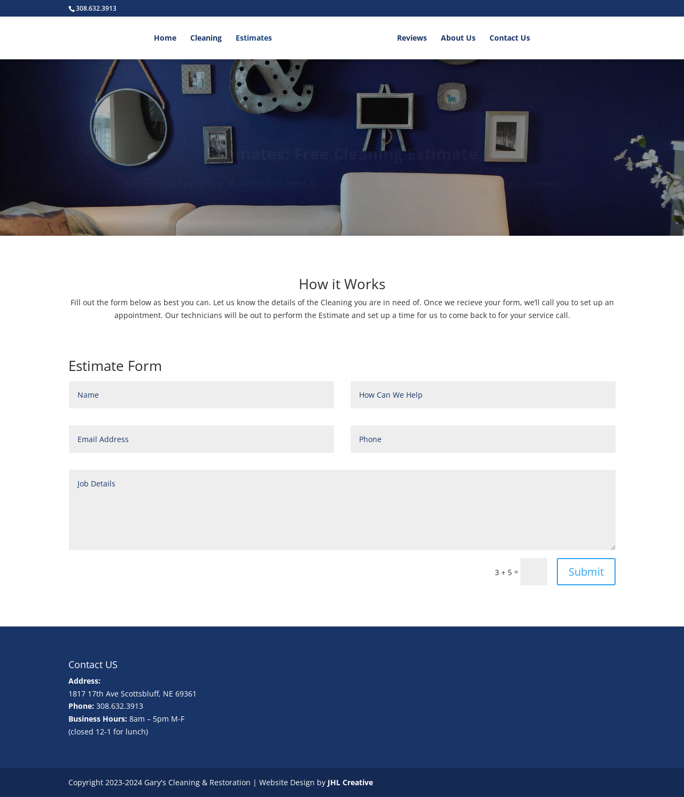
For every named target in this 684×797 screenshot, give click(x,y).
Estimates (254, 38)
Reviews (412, 38)
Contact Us (509, 38)
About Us (458, 38)
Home (165, 38)
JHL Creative (350, 782)
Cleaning (206, 38)
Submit (586, 571)
